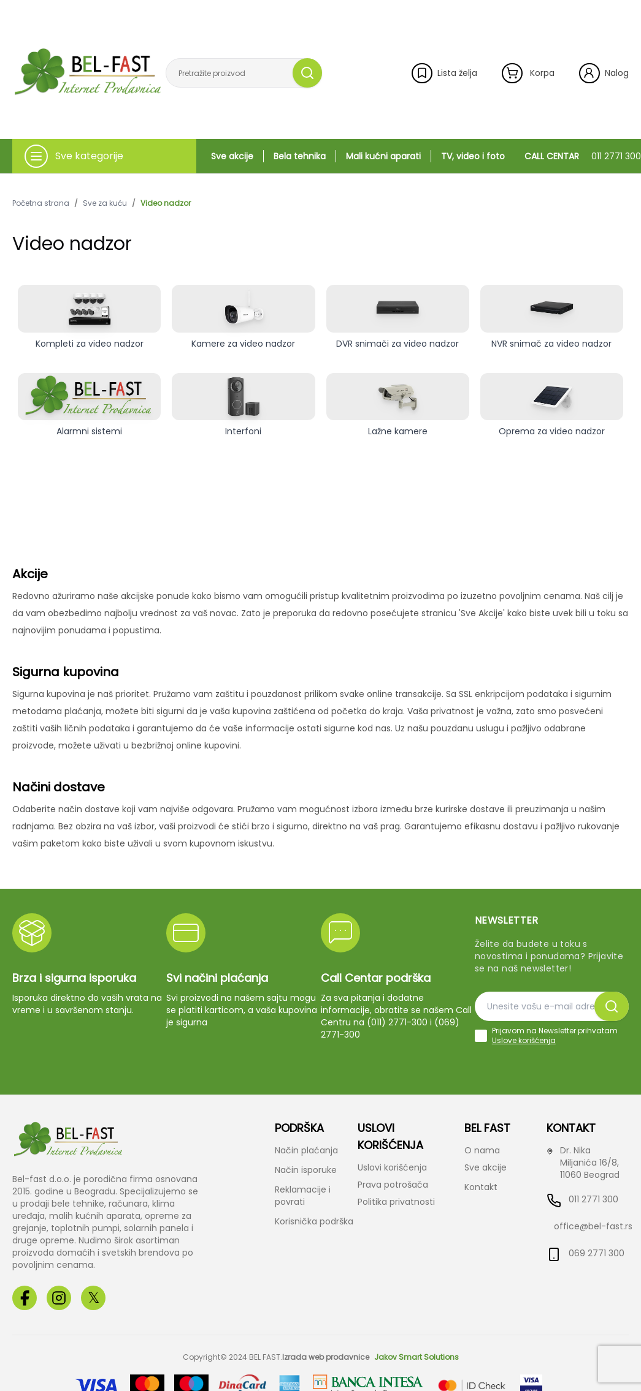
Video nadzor (165, 203)
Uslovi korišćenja (392, 1167)
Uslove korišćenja (524, 1040)
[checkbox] (481, 1036)
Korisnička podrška (314, 1221)
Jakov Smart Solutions (416, 1357)
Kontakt (480, 1187)
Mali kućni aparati (383, 156)
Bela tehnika (300, 156)
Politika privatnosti (396, 1202)
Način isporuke (306, 1170)
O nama (482, 1150)
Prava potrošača (393, 1184)
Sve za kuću (105, 203)
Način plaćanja (306, 1150)
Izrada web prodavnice (325, 1357)
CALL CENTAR (582, 156)
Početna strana (40, 203)
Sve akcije (232, 156)
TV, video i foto (473, 156)
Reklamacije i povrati (303, 1195)
